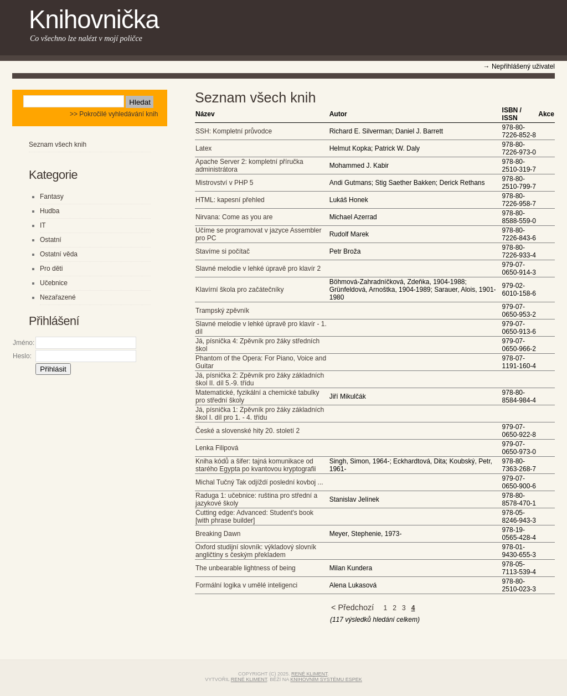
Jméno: (23, 343)
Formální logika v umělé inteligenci (246, 585)
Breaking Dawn (217, 534)
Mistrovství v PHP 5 (224, 183)
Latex (203, 148)
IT (43, 225)
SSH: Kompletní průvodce (233, 131)
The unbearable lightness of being (245, 568)
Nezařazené (58, 297)
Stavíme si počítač (222, 251)
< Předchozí (352, 607)
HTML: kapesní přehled (230, 200)
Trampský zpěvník (222, 311)
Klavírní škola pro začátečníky (239, 289)
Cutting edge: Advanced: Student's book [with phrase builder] (254, 516)
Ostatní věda (59, 254)
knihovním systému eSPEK (326, 679)
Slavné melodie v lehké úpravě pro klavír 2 (258, 268)
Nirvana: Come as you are (233, 217)
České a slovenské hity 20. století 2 (247, 431)
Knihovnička (94, 20)
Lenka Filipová (216, 448)
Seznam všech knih (57, 144)
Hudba (49, 211)
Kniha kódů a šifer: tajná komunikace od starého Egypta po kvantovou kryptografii (255, 465)
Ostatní (50, 240)
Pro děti (51, 268)
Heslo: (22, 356)
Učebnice (54, 283)
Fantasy (52, 196)
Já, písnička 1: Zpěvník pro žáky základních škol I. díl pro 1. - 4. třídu (259, 413)
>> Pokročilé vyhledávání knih (114, 114)
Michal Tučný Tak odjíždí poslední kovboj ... (259, 482)
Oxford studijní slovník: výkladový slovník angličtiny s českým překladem (255, 551)
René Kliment (309, 674)
